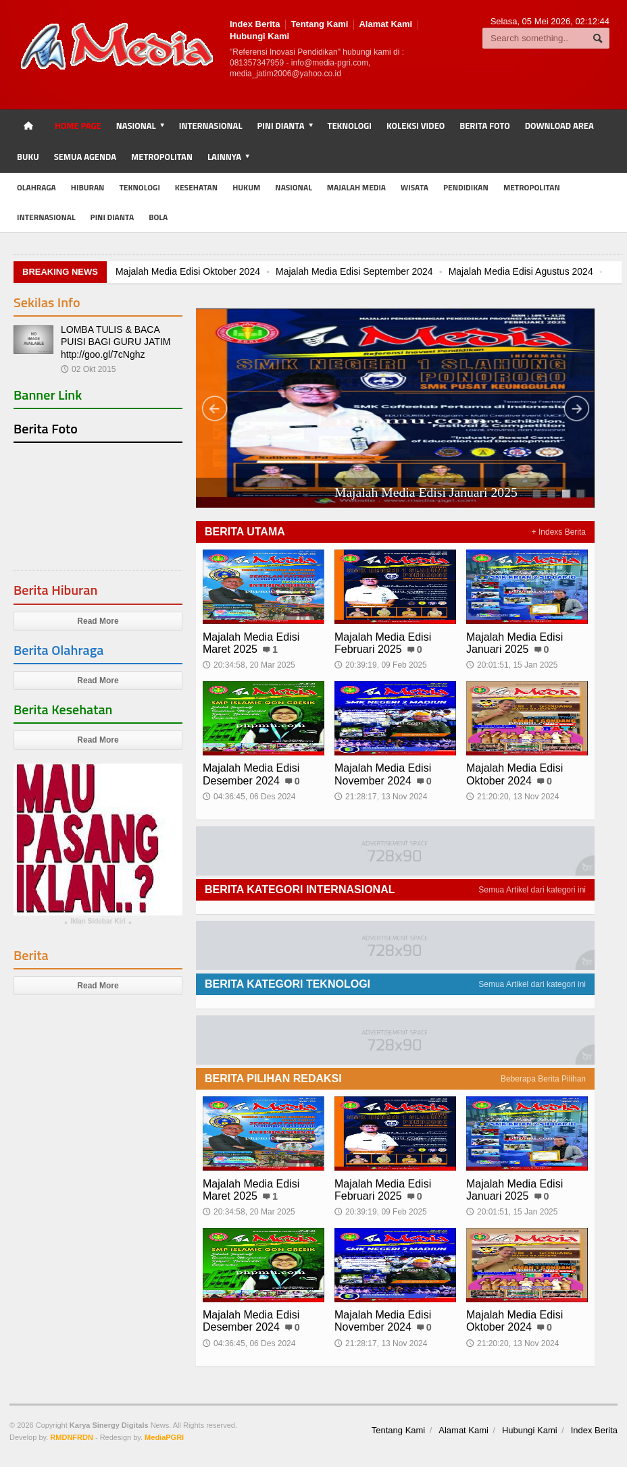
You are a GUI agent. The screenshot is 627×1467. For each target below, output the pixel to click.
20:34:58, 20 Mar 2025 (249, 665)
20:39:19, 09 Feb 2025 (380, 665)
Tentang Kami (319, 24)
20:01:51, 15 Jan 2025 (511, 665)
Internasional (211, 125)
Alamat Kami (385, 24)
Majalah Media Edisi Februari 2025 (298, 492)
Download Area (559, 125)
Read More (97, 621)
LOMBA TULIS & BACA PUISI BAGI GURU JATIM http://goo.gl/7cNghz (115, 341)
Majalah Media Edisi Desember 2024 (251, 774)
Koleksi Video (415, 125)
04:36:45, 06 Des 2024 (249, 796)
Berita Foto (484, 125)
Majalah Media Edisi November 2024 (382, 774)
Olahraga (36, 187)
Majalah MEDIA (356, 187)
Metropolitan (162, 156)
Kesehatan (196, 187)
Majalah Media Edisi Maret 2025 (251, 643)
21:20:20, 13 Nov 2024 (512, 796)
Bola (158, 217)
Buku (28, 156)
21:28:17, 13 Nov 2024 (380, 796)
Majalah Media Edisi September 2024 (354, 271)
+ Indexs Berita (559, 532)
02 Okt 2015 (88, 369)
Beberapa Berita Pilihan (543, 1079)
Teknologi (350, 125)
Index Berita (255, 24)
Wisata (414, 187)
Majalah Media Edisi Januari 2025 (514, 643)
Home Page (78, 125)
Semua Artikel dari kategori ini (532, 890)
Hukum (246, 187)
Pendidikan (465, 187)
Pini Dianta (112, 217)
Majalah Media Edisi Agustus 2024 (521, 271)
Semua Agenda (85, 156)
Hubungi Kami (259, 36)
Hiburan (88, 187)
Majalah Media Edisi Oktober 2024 (188, 271)
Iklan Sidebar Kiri (97, 923)
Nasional (293, 187)
